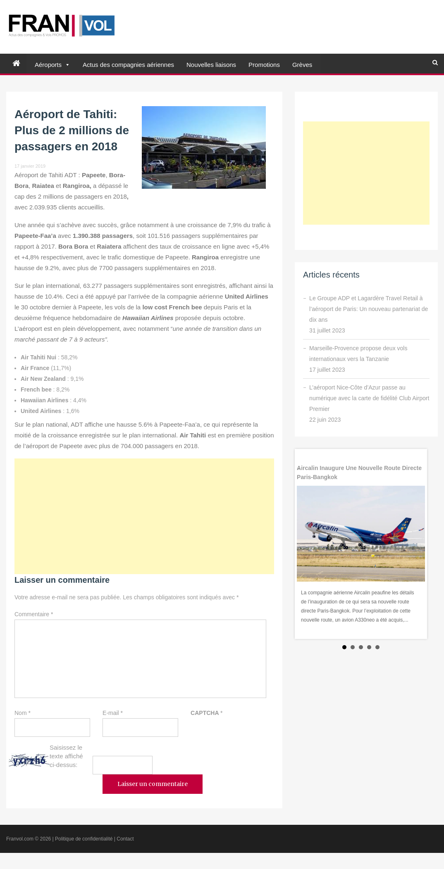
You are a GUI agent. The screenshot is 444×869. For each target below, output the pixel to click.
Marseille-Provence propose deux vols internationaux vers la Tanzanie (358, 353)
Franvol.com (19, 839)
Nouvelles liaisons (211, 64)
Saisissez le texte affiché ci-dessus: (66, 756)
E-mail (113, 713)
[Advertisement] (144, 516)
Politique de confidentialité (83, 839)
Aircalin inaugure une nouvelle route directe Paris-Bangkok (359, 472)
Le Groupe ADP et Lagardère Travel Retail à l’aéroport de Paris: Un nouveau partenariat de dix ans (368, 309)
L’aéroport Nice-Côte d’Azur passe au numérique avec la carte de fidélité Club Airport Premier (369, 398)
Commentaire (33, 614)
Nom (22, 713)
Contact (125, 839)
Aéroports (48, 64)
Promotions (264, 64)
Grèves (302, 64)
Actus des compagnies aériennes (128, 64)
